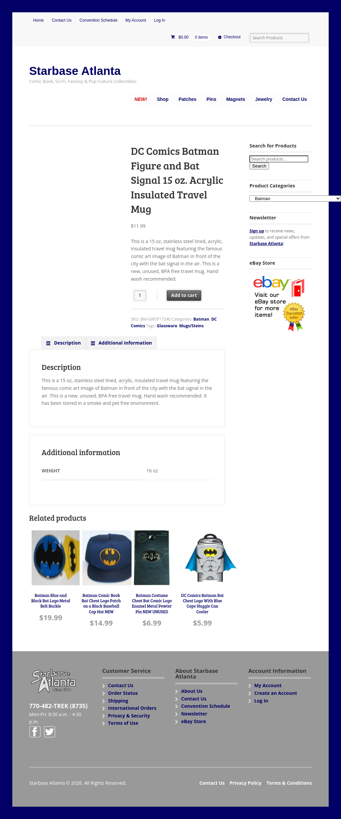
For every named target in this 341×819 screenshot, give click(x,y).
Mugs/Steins (191, 326)
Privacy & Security (129, 715)
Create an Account (275, 693)
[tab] (63, 343)
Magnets (235, 99)
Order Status (123, 693)
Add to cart (184, 295)
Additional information (124, 343)
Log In (159, 20)
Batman (201, 319)
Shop (163, 99)
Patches (187, 99)
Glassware (167, 326)
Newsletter (194, 713)
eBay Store (193, 721)
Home (38, 20)
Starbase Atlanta (75, 70)
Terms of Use (123, 723)
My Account (136, 20)
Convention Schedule (99, 20)
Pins (211, 99)
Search (259, 165)
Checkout (232, 37)
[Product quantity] (140, 295)
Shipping (118, 700)
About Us (191, 691)
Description (67, 343)
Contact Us (61, 20)
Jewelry (263, 99)
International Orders (132, 708)
